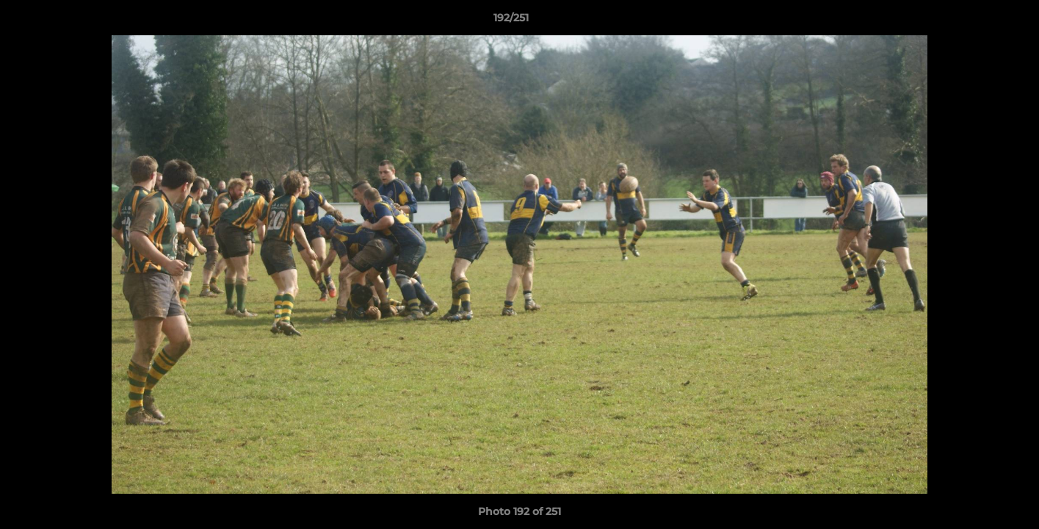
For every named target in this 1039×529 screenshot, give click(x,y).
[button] (977, 21)
